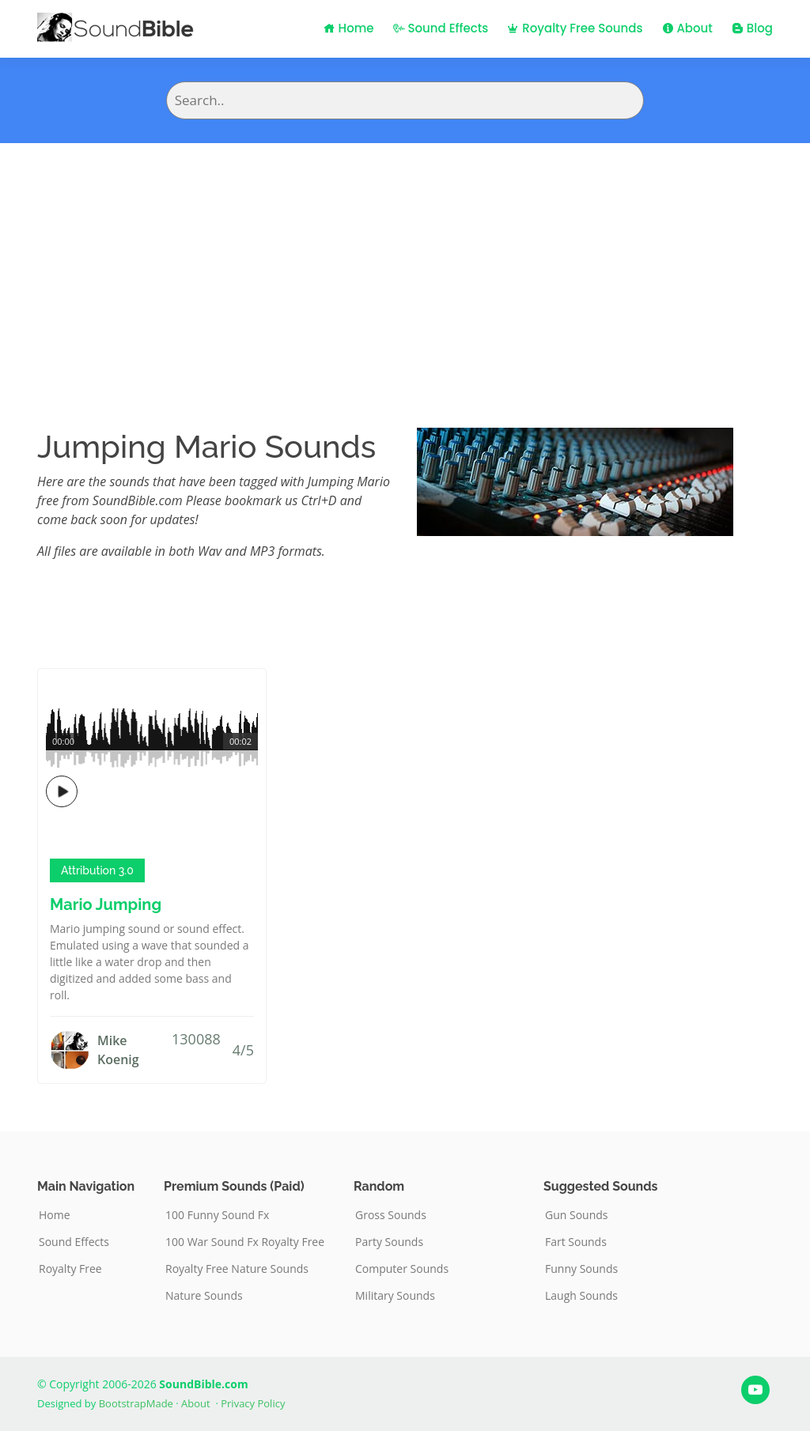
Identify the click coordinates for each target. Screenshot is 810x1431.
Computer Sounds (402, 1268)
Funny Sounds (581, 1268)
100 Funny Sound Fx (217, 1215)
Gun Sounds (576, 1215)
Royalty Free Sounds (574, 28)
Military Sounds (395, 1295)
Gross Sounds (390, 1215)
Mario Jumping (105, 904)
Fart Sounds (576, 1242)
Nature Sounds (204, 1295)
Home (349, 28)
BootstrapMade (136, 1403)
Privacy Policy (253, 1403)
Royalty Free (70, 1268)
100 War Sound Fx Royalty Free (244, 1242)
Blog (752, 28)
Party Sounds (389, 1242)
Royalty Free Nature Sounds (236, 1268)
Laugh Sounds (581, 1295)
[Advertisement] (405, 261)
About (687, 28)
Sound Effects (441, 28)
